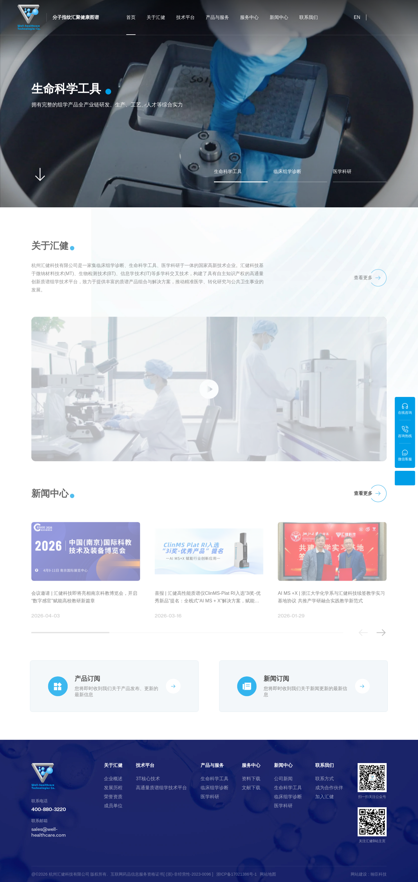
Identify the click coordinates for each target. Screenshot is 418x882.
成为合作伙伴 (329, 787)
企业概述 (113, 778)
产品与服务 (217, 17)
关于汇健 (156, 17)
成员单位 (113, 805)
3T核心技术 (148, 778)
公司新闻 (283, 778)
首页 (131, 25)
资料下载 (251, 778)
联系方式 (324, 778)
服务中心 (249, 17)
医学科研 (210, 796)
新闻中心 (279, 17)
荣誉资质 (113, 796)
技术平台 (185, 17)
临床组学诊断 (214, 787)
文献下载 (251, 787)
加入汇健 (324, 796)
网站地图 (268, 874)
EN (357, 17)
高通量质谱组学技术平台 (161, 787)
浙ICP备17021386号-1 (236, 874)
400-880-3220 (48, 809)
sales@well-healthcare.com (48, 832)
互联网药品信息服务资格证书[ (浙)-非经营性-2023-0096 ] (162, 874)
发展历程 (113, 787)
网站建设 (359, 874)
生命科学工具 (214, 778)
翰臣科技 (378, 874)
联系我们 (308, 17)
